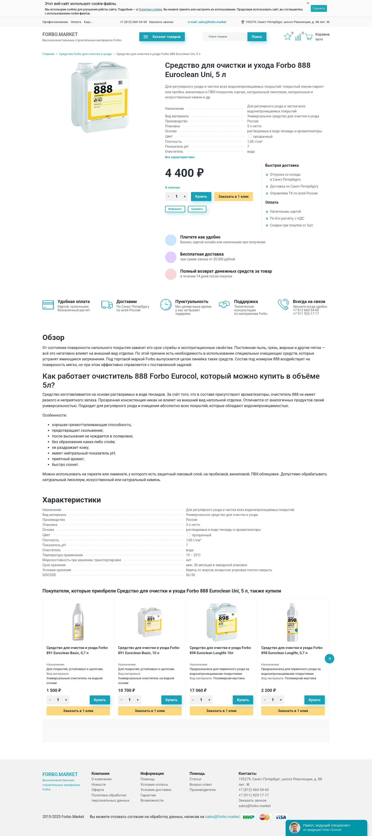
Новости (99, 784)
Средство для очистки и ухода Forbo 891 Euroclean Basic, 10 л (148, 650)
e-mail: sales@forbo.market (207, 22)
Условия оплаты (154, 784)
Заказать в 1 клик (234, 196)
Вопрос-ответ (201, 784)
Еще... (88, 22)
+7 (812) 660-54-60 (133, 22)
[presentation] (329, 658)
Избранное (175, 209)
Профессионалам (55, 22)
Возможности (151, 800)
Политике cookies (150, 9)
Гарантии (148, 795)
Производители (203, 790)
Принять (319, 8)
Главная (48, 54)
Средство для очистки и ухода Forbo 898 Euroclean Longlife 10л (220, 650)
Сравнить (197, 209)
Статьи (195, 779)
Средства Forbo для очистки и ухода (85, 54)
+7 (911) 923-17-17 (254, 795)
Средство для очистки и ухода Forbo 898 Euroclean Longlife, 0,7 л (291, 650)
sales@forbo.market (255, 806)
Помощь (147, 779)
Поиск (257, 37)
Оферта (98, 790)
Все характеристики (180, 157)
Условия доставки (155, 790)
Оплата (76, 22)
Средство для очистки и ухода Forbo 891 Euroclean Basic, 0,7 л (77, 650)
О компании (102, 779)
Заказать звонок (161, 22)
